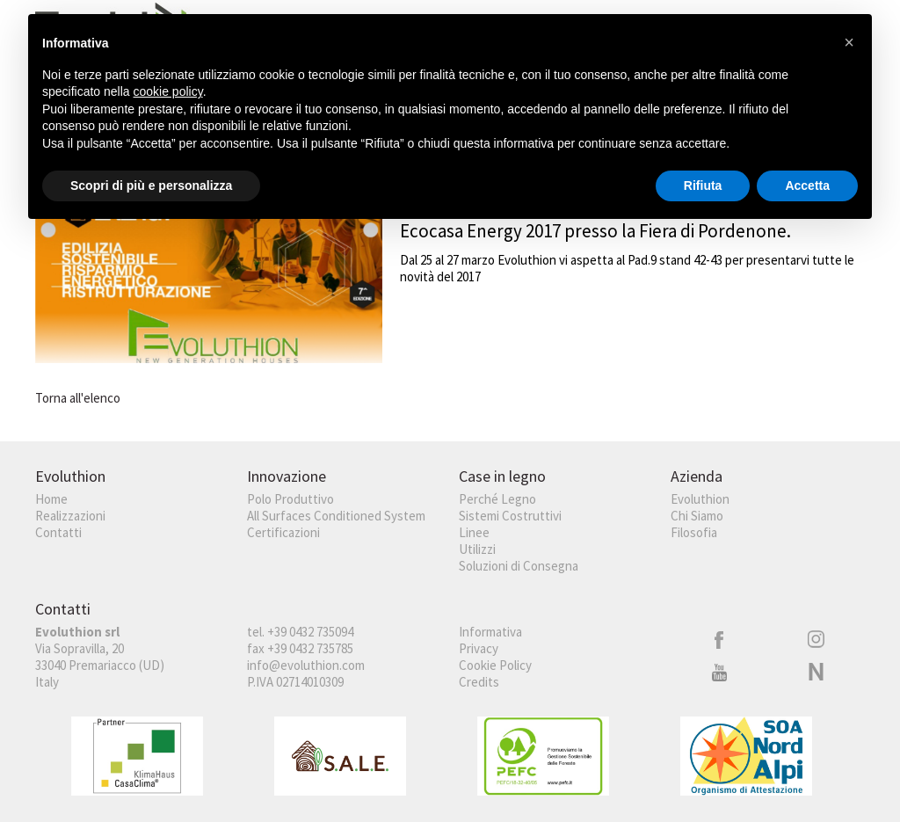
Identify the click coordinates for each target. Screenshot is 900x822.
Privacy (478, 648)
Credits (479, 681)
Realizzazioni (70, 515)
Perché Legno (497, 499)
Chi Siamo (697, 515)
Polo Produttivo (290, 499)
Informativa (490, 631)
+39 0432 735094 (310, 631)
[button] (849, 42)
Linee (474, 532)
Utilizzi (477, 549)
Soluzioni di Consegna (518, 565)
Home (51, 499)
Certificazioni (283, 532)
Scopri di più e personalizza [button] (151, 185)
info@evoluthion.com (306, 665)
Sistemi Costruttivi (510, 515)
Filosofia (694, 532)
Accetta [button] (807, 185)
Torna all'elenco (77, 397)
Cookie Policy (495, 665)
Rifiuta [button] (703, 185)
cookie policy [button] (168, 91)
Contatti (58, 532)
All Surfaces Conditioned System (336, 515)
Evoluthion (700, 499)
